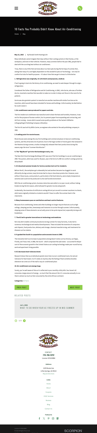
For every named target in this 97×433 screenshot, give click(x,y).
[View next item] (24, 320)
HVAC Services (48, 396)
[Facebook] (39, 418)
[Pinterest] (48, 418)
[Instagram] (53, 418)
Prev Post (22, 287)
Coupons (48, 392)
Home (48, 384)
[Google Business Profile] (57, 418)
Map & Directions (48, 374)
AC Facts (26, 281)
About (48, 388)
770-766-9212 (48, 355)
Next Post (75, 287)
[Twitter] (44, 418)
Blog (48, 404)
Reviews (48, 400)
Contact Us (48, 409)
